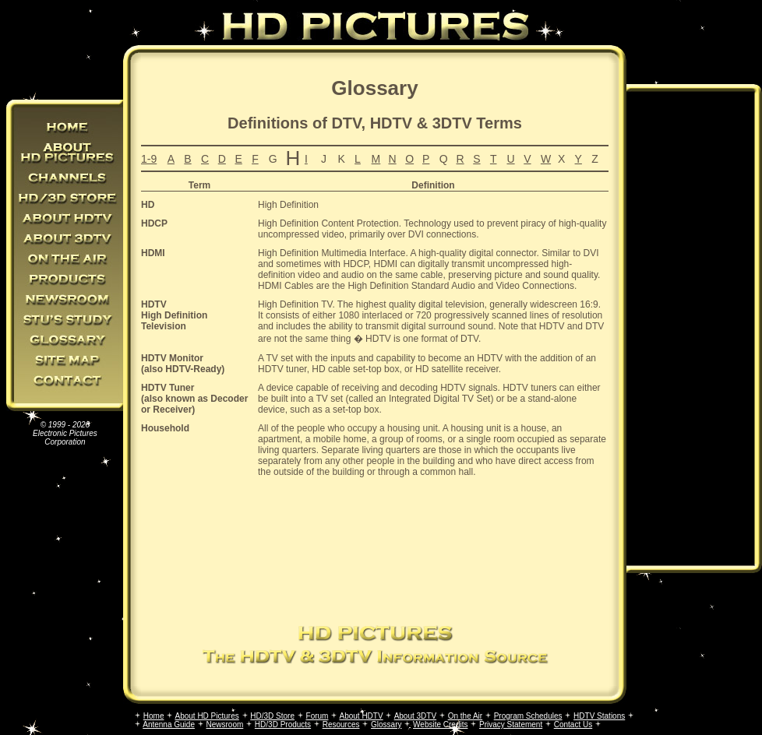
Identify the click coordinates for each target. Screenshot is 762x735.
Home (153, 716)
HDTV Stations (599, 716)
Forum (317, 716)
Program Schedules (528, 716)
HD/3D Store (272, 716)
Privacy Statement (510, 724)
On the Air (465, 716)
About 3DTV (415, 716)
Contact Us (573, 724)
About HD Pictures (206, 716)
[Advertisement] (369, 549)
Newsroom (225, 724)
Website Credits (440, 724)
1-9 (149, 159)
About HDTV (361, 716)
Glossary (386, 724)
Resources (341, 724)
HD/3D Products (283, 724)
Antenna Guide (169, 724)
